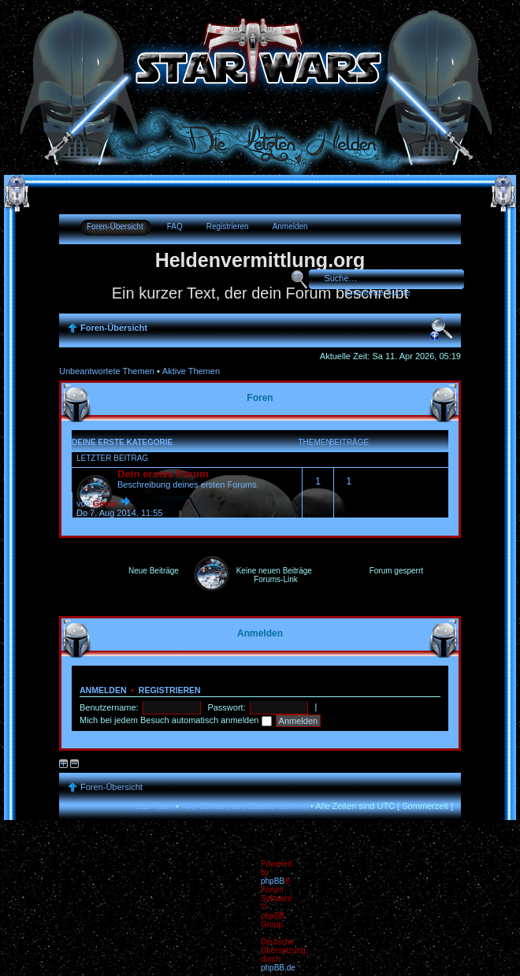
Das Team (154, 806)
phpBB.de (278, 967)
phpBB (272, 881)
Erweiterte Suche (377, 292)
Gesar (105, 503)
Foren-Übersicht (115, 226)
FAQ (175, 226)
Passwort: (227, 707)
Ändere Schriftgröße (441, 329)
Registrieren (227, 226)
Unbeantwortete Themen (106, 371)
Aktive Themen (191, 371)
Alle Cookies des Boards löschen (244, 806)
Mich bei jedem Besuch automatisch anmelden (176, 720)
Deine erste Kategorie (122, 442)
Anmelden (290, 226)
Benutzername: (110, 707)
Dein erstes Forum (163, 474)
